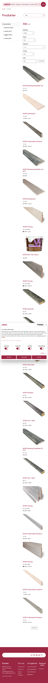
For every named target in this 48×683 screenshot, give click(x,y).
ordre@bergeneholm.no (8, 671)
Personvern (41, 668)
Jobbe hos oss (21, 666)
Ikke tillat (9, 357)
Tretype (25, 51)
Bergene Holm (42, 664)
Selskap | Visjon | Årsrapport (20, 673)
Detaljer (42, 353)
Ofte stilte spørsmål (31, 666)
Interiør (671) (8, 31)
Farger (24, 37)
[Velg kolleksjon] (28, 33)
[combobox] (34, 47)
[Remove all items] (42, 47)
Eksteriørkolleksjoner (31, 669)
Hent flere (34, 627)
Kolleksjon (25, 30)
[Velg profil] (30, 61)
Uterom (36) (7, 38)
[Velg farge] (29, 40)
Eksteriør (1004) (8, 27)
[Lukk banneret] (46, 324)
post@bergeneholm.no (10, 673)
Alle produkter (7, 24)
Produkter (13, 4)
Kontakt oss (32, 4)
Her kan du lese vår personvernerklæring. (11, 340)
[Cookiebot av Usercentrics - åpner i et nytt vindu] (37, 325)
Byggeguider (30, 674)
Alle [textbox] (25, 47)
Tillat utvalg (24, 357)
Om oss (21, 663)
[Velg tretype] (28, 54)
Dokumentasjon (25, 4)
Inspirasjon (18, 4)
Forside (3, 9)
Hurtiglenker (32, 663)
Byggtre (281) (8, 35)
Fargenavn (25, 44)
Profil (24, 58)
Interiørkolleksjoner (31, 672)
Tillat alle (39, 357)
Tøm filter (41, 61)
